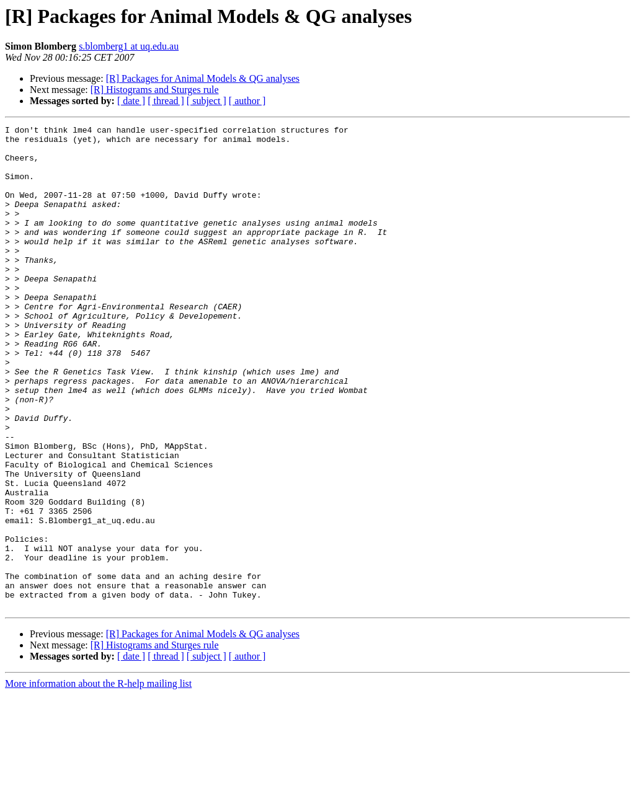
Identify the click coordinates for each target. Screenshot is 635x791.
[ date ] (131, 100)
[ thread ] (166, 100)
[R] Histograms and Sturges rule (155, 89)
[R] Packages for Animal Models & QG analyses (203, 78)
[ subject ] (206, 100)
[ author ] (247, 100)
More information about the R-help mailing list (98, 780)
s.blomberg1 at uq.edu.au (129, 46)
